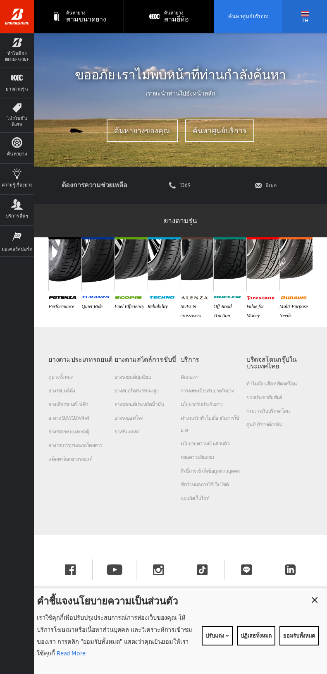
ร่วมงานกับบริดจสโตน (268, 411)
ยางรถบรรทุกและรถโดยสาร (75, 445)
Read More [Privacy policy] (70, 653)
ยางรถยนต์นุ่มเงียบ (133, 377)
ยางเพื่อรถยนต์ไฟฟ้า (68, 404)
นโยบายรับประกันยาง (202, 404)
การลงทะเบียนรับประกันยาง (207, 390)
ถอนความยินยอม (197, 457)
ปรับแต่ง (217, 635)
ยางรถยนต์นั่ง (61, 390)
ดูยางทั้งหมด (60, 377)
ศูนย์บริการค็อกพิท (264, 424)
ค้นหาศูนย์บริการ (248, 16)
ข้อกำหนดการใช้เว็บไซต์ (205, 484)
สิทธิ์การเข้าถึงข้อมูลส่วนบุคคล (210, 471)
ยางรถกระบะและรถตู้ (68, 431)
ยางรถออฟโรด (129, 418)
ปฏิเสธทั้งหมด (256, 635)
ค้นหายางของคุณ (141, 130)
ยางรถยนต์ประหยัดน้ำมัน (139, 404)
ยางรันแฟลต (127, 431)
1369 (185, 185)
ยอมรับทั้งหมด (299, 635)
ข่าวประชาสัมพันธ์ (264, 397)
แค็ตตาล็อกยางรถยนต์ (70, 459)
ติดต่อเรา (190, 377)
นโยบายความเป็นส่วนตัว (205, 443)
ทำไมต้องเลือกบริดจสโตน (271, 383)
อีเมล (271, 185)
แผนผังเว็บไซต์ (195, 498)
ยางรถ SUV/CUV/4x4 (68, 418)
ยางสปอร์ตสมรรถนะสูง (136, 390)
